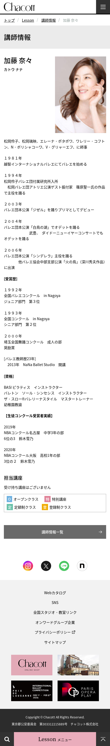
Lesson (28, 20)
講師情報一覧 (52, 531)
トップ (9, 20)
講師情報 (48, 20)
